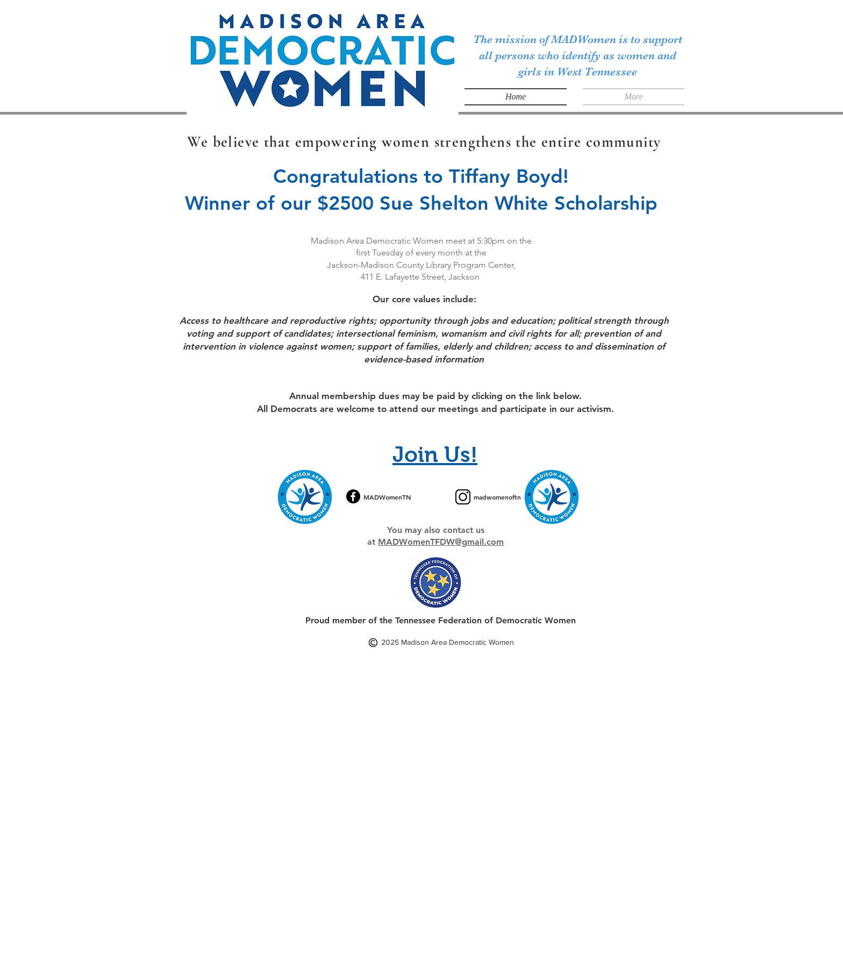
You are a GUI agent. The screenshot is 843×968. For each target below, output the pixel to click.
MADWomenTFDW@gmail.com (441, 542)
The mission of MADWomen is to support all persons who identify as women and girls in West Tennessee (577, 55)
